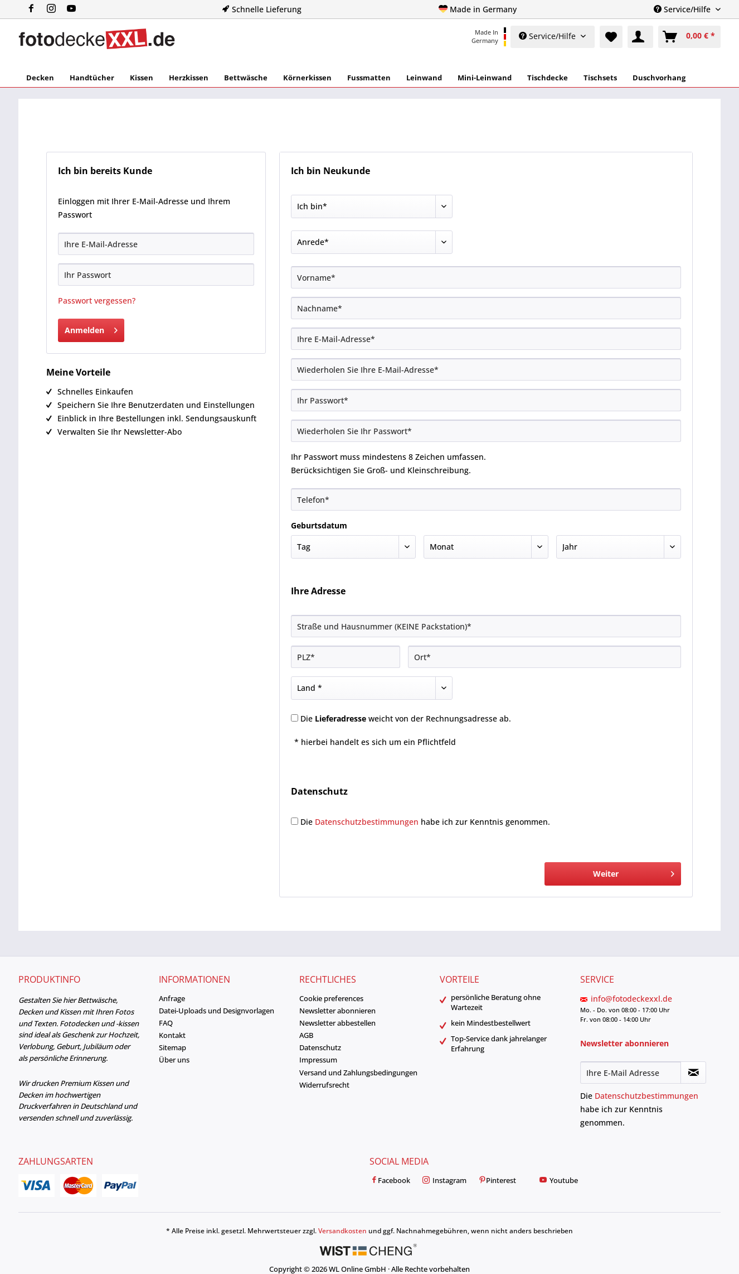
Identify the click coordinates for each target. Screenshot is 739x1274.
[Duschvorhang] (659, 77)
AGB (306, 1035)
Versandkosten (342, 1230)
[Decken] (40, 77)
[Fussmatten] (368, 77)
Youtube (558, 1180)
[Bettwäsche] (245, 77)
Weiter (633, 872)
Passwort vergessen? (96, 300)
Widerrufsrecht (324, 1085)
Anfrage (172, 998)
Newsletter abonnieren (337, 1011)
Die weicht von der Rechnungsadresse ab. (405, 718)
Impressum (318, 1060)
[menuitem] (55, 9)
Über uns (174, 1060)
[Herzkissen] (188, 77)
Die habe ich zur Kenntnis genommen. (425, 821)
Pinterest (497, 1180)
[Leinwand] (424, 77)
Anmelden (91, 328)
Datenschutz (320, 1047)
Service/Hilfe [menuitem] (683, 9)
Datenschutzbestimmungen (367, 821)
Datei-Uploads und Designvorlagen (216, 1011)
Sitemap (172, 1047)
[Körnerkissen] (307, 77)
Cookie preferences (331, 998)
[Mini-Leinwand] (484, 77)
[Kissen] (141, 77)
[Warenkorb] (689, 37)
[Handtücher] (92, 77)
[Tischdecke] (547, 77)
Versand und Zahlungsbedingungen (358, 1073)
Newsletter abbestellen (337, 1023)
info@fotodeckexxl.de (631, 998)
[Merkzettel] (611, 37)
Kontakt (172, 1035)
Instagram (443, 1180)
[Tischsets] (600, 77)
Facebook (390, 1180)
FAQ (166, 1023)
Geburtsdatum (319, 525)
